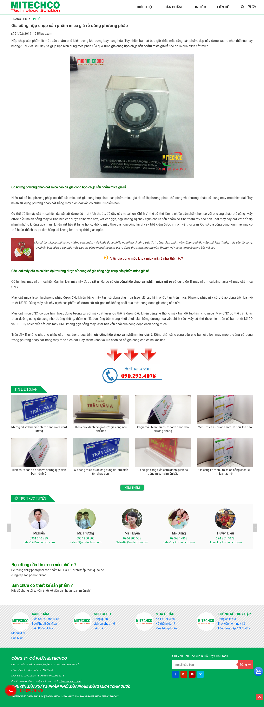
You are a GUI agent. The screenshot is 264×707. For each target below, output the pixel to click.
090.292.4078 (56, 675)
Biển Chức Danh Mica (45, 619)
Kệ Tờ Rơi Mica (165, 619)
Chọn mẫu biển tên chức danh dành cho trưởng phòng (163, 429)
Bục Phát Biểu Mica (44, 623)
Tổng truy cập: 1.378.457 (234, 628)
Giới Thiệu (145, 7)
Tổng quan (101, 619)
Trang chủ (19, 19)
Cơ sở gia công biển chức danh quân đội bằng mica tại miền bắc (163, 471)
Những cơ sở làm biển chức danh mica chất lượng (39, 429)
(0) (252, 6)
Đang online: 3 (227, 619)
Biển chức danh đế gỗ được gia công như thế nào (101, 429)
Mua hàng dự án (166, 628)
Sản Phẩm (173, 7)
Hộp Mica (17, 638)
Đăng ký (245, 665)
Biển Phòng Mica (42, 628)
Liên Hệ (223, 7)
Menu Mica (18, 633)
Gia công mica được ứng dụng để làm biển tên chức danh (101, 471)
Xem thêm (132, 488)
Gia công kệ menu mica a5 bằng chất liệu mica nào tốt (224, 471)
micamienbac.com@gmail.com (35, 681)
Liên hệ (98, 628)
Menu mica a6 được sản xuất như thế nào (225, 427)
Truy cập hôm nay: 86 (231, 623)
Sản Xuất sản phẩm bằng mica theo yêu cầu (90, 696)
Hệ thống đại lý (165, 623)
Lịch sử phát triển (105, 623)
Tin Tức (199, 7)
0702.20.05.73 (31, 675)
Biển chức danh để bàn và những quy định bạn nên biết (39, 471)
